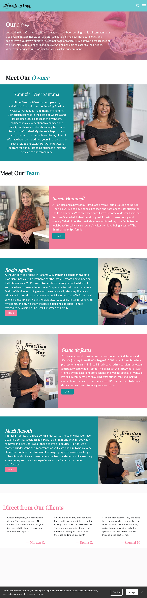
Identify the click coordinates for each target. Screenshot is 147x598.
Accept (132, 592)
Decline (116, 592)
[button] (137, 5)
